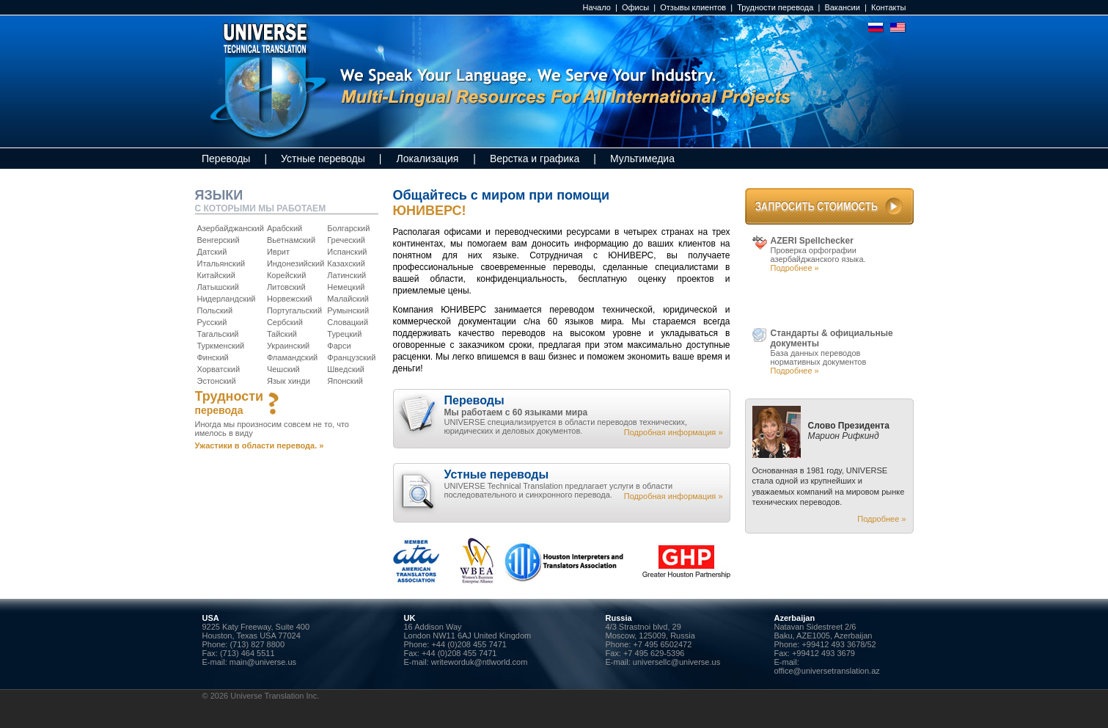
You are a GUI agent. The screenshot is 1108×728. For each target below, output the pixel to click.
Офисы (635, 7)
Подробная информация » (673, 432)
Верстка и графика (534, 158)
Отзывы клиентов (693, 7)
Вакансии (842, 7)
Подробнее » (795, 267)
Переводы (226, 158)
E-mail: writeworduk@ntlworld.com (466, 662)
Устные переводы (323, 158)
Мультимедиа (642, 158)
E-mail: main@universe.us (249, 662)
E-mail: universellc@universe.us (663, 662)
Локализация (427, 158)
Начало (597, 7)
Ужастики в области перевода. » (259, 445)
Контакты (888, 7)
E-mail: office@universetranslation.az (827, 666)
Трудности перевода (775, 7)
